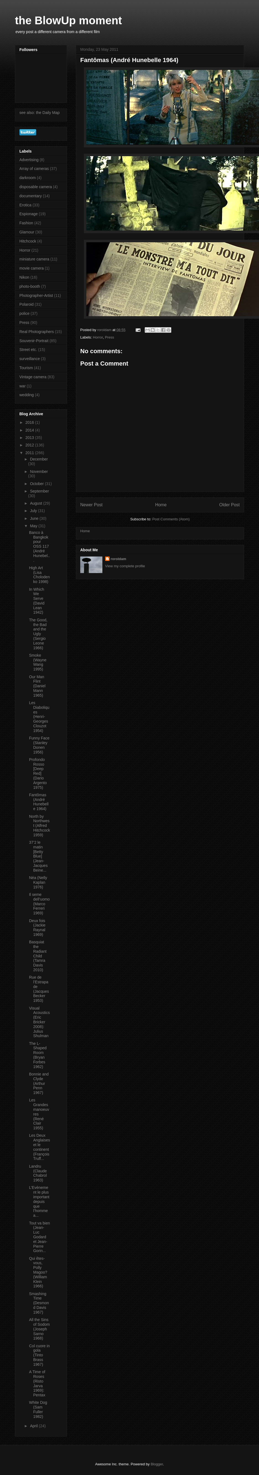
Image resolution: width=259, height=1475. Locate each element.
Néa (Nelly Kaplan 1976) (38, 882)
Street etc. (28, 349)
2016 (30, 422)
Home (161, 504)
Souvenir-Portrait (33, 341)
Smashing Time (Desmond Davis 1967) (39, 1303)
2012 (30, 445)
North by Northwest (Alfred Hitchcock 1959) (39, 825)
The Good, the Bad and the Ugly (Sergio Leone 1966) (38, 634)
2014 (30, 430)
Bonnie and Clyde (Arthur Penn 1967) (39, 1083)
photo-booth (29, 286)
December (39, 459)
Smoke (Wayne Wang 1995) (37, 662)
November (39, 471)
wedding (26, 395)
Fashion (26, 223)
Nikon (24, 277)
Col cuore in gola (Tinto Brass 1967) (39, 1355)
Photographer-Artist (36, 295)
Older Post (229, 504)
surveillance (29, 358)
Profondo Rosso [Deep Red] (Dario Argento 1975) (38, 773)
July (34, 510)
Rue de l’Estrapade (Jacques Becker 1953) (39, 989)
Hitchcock (27, 241)
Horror (98, 337)
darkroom (27, 177)
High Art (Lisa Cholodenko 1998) (39, 575)
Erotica (25, 205)
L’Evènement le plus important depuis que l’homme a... (39, 1201)
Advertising (28, 160)
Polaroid (26, 304)
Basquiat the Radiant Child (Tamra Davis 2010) (37, 956)
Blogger (157, 1464)
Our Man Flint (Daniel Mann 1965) (37, 686)
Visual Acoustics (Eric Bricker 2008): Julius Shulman (39, 1022)
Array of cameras (34, 168)
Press (109, 337)
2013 (30, 437)
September (39, 491)
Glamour (26, 232)
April (34, 1426)
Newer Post (91, 504)
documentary (30, 196)
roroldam (118, 559)
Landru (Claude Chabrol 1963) (38, 1173)
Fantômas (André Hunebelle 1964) (38, 802)
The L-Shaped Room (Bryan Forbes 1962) (37, 1055)
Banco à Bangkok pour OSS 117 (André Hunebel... (39, 546)
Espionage (28, 214)
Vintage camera (32, 377)
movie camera (31, 268)
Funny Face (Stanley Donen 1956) (39, 745)
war (22, 386)
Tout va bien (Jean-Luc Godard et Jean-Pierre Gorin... (39, 1237)
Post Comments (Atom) (171, 519)
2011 (30, 453)
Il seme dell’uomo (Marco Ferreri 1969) (39, 903)
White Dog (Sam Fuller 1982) (38, 1409)
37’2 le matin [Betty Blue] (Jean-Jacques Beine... (38, 856)
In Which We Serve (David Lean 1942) (36, 601)
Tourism (26, 368)
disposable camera (35, 187)
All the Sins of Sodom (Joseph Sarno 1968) (39, 1328)
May (34, 526)
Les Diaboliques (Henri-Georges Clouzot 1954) (39, 717)
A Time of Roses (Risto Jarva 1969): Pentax (37, 1383)
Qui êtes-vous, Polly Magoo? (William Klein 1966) (38, 1272)
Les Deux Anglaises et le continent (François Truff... (39, 1147)
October (37, 483)
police (24, 313)
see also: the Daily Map (39, 112)
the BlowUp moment (68, 20)
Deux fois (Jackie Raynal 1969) (37, 927)
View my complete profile (125, 566)
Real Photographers (36, 331)
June (34, 518)
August (36, 503)
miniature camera (34, 259)
